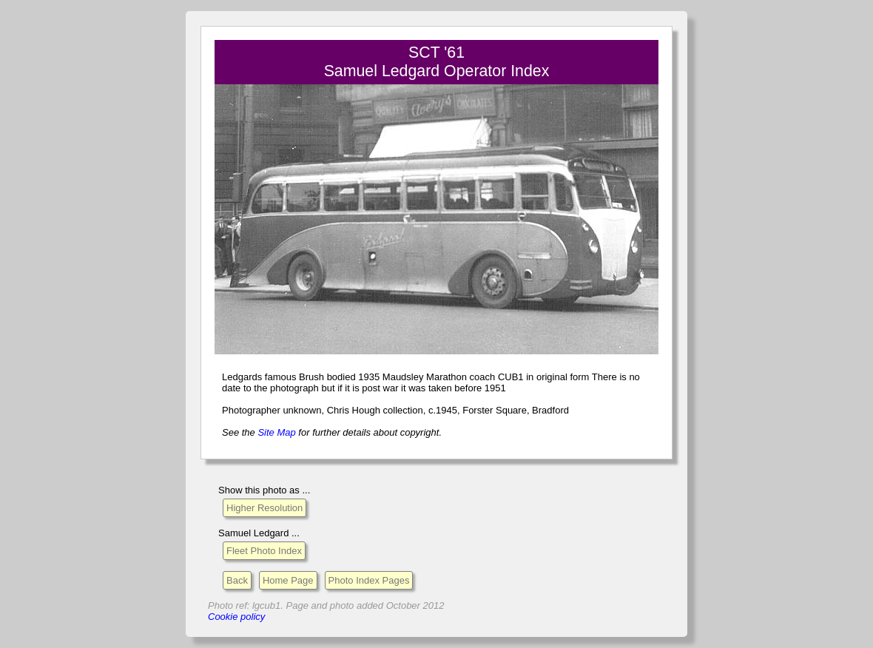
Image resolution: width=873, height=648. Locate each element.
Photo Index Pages (369, 580)
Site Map (276, 432)
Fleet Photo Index (264, 550)
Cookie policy (236, 616)
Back (237, 580)
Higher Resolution (264, 507)
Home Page (288, 580)
